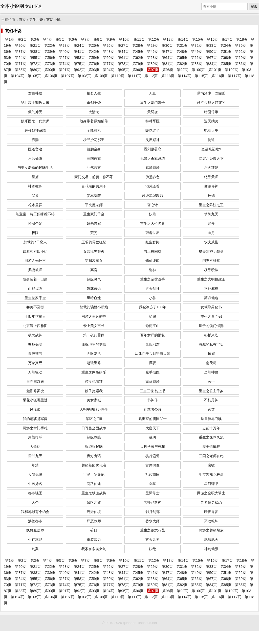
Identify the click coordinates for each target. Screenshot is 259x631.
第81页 (167, 64)
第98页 (167, 70)
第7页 (85, 39)
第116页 (217, 76)
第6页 (72, 39)
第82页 (181, 64)
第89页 (35, 70)
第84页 (211, 64)
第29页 (152, 45)
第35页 (240, 45)
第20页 (20, 45)
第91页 (64, 70)
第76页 (93, 64)
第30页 (167, 45)
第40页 (64, 52)
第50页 (211, 52)
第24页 (79, 45)
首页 (22, 19)
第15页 (197, 39)
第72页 (35, 64)
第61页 (123, 58)
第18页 (241, 39)
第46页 (152, 52)
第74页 (64, 64)
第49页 (196, 52)
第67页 (211, 58)
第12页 (153, 39)
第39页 (49, 52)
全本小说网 (12, 6)
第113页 (167, 76)
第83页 (196, 64)
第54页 (20, 58)
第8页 (98, 39)
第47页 (167, 52)
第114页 (184, 76)
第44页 (123, 52)
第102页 (231, 70)
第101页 (214, 70)
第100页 (198, 70)
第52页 (240, 52)
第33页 (211, 45)
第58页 (79, 58)
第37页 (20, 52)
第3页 (34, 39)
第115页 (201, 76)
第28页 (137, 45)
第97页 (152, 70)
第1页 (9, 39)
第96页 (137, 70)
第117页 (234, 76)
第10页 (124, 39)
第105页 (34, 76)
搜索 (254, 6)
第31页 (181, 45)
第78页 (123, 64)
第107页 (67, 76)
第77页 (108, 64)
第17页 (227, 39)
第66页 (196, 58)
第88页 (20, 70)
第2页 (22, 39)
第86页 (240, 64)
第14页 (183, 39)
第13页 (168, 39)
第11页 (139, 39)
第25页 (93, 45)
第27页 (123, 45)
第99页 (182, 70)
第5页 (60, 39)
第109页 (100, 76)
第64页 (167, 58)
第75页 (79, 64)
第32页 (196, 45)
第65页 (181, 58)
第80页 (152, 64)
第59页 (93, 58)
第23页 (64, 45)
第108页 (84, 76)
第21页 (35, 45)
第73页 (49, 64)
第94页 (108, 70)
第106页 (50, 76)
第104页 (17, 76)
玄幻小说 (53, 19)
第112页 (151, 76)
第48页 (181, 52)
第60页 (108, 58)
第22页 (49, 45)
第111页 (134, 76)
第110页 (117, 76)
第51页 (225, 52)
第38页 (35, 52)
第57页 (64, 58)
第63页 (152, 58)
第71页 (20, 64)
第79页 (137, 64)
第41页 (79, 52)
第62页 (137, 58)
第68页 (225, 58)
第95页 (123, 70)
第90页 (49, 70)
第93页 (93, 70)
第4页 (47, 39)
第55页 (35, 58)
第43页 (108, 52)
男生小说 (36, 19)
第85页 (225, 64)
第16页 (212, 39)
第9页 (110, 39)
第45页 (137, 52)
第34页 (225, 45)
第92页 (79, 70)
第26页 (108, 45)
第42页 (93, 52)
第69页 (240, 58)
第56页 (49, 58)
